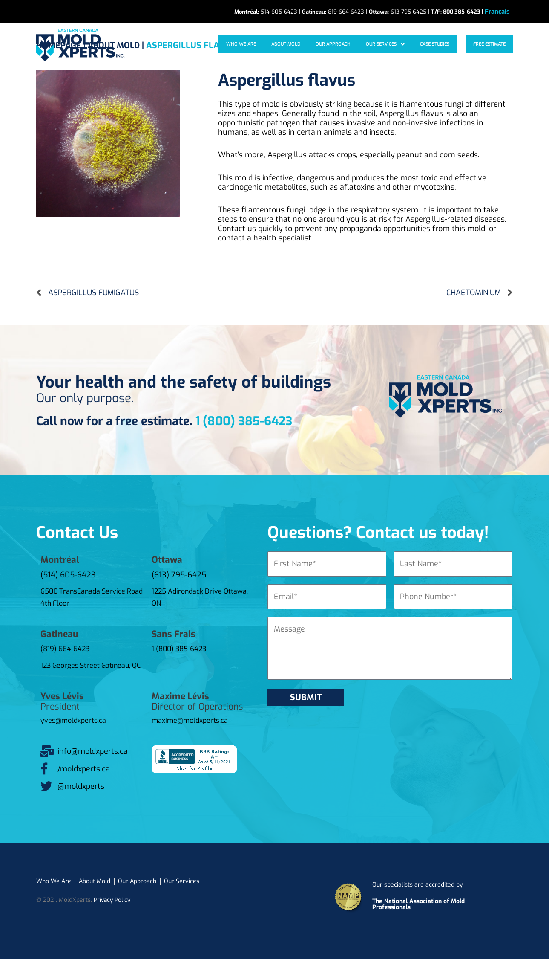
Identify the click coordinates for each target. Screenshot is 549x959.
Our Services (394, 44)
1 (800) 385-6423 (243, 421)
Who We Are (262, 44)
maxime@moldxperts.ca (190, 720)
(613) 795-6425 (179, 575)
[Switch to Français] (497, 11)
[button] (394, 44)
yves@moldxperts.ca (73, 720)
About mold (303, 44)
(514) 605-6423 (68, 575)
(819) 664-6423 (64, 648)
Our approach (346, 44)
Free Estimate (491, 44)
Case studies (439, 44)
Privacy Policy (113, 899)
